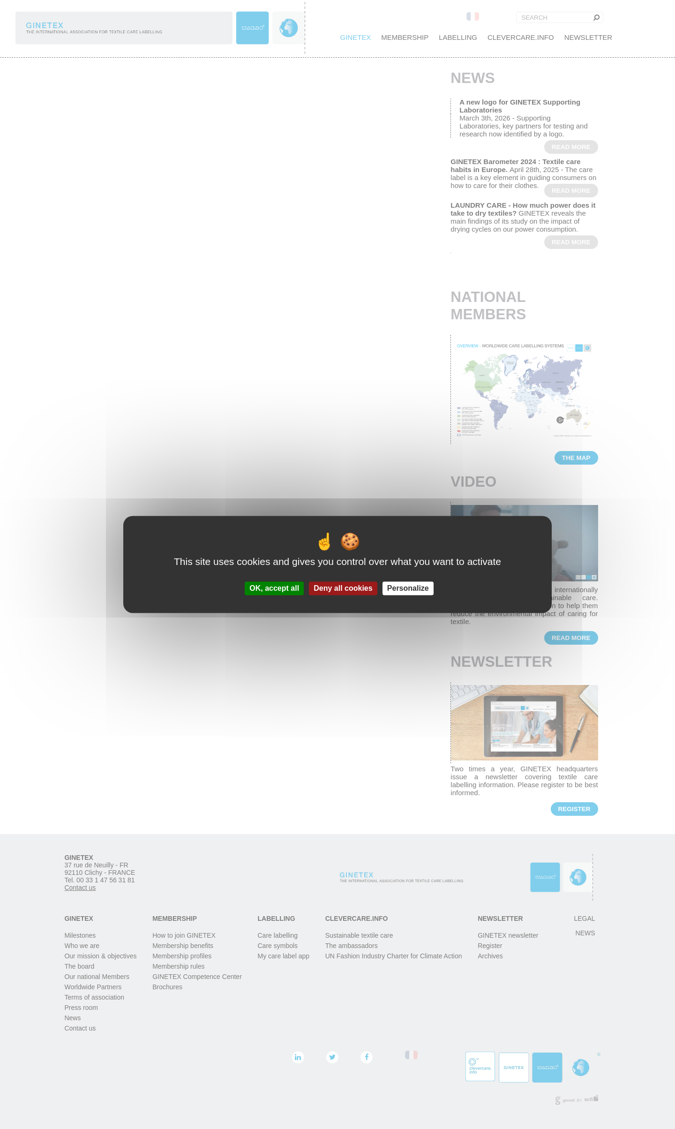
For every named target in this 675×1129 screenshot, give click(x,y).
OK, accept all (274, 588)
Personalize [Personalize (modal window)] (408, 588)
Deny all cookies (343, 588)
